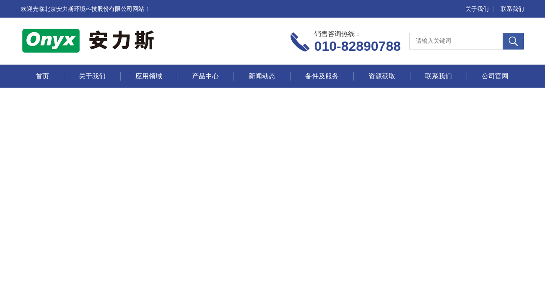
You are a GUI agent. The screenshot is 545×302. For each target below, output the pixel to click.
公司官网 (495, 76)
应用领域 (148, 76)
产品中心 (205, 76)
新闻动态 (262, 76)
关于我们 (477, 8)
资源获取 (382, 76)
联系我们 (512, 8)
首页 (42, 76)
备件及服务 (322, 76)
